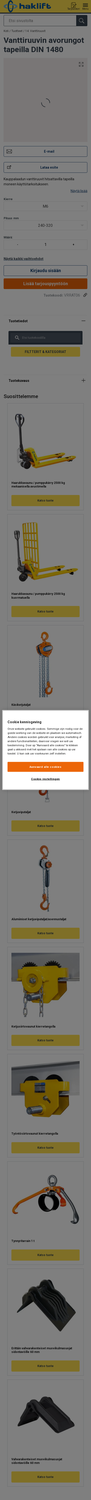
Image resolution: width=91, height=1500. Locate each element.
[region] (45, 750)
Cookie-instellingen (45, 779)
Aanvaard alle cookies (46, 766)
